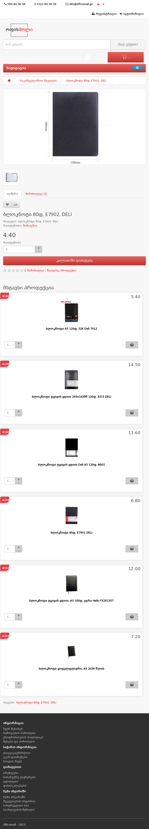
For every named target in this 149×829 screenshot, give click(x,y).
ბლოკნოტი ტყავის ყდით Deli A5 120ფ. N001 (71, 464)
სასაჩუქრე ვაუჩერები (19, 777)
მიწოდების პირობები (19, 733)
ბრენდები (10, 773)
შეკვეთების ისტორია (19, 801)
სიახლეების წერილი (19, 809)
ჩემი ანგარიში (14, 797)
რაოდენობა (12, 242)
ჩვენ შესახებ (13, 728)
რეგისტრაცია (104, 13)
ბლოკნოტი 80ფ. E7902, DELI (86, 80)
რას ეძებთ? (128, 44)
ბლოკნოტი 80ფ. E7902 (32, 702)
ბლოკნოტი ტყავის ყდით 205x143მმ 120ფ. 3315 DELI (71, 396)
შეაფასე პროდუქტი (61, 270)
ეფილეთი (10, 781)
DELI (53, 702)
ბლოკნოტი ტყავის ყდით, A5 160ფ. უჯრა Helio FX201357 (71, 600)
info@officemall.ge (79, 4)
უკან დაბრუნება (15, 757)
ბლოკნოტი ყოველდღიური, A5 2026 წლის (71, 668)
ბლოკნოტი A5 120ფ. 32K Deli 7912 (71, 328)
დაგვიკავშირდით (16, 753)
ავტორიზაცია (132, 13)
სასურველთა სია (16, 805)
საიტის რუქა (12, 761)
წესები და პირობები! (19, 741)
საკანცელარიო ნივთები (38, 80)
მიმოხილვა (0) (36, 193)
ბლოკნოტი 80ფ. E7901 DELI (71, 532)
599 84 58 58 (14, 4)
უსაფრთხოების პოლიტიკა (23, 737)
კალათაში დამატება (74, 260)
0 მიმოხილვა (34, 270)
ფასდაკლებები (14, 785)
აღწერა (12, 193)
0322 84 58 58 (45, 4)
